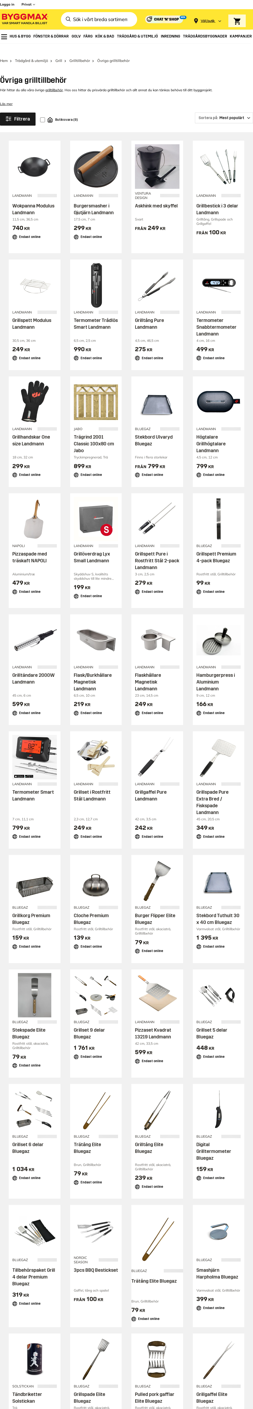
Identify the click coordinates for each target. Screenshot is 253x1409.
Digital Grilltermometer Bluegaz (213, 1140)
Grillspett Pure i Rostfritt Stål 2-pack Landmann (157, 550)
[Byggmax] (24, 19)
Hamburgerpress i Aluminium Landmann (215, 671)
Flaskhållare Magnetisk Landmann (148, 671)
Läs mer (6, 93)
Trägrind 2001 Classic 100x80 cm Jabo (94, 433)
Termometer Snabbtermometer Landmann (216, 316)
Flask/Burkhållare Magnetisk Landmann (93, 671)
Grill (58, 50)
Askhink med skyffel (156, 195)
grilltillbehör (54, 79)
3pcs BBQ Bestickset (96, 1259)
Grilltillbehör (79, 50)
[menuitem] (4, 36)
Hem (4, 50)
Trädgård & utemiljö (31, 50)
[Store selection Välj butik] (208, 21)
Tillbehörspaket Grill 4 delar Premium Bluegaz (33, 1266)
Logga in (7, 4)
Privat (26, 4)
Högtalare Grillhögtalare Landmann (211, 433)
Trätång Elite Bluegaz (154, 1270)
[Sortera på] (224, 107)
